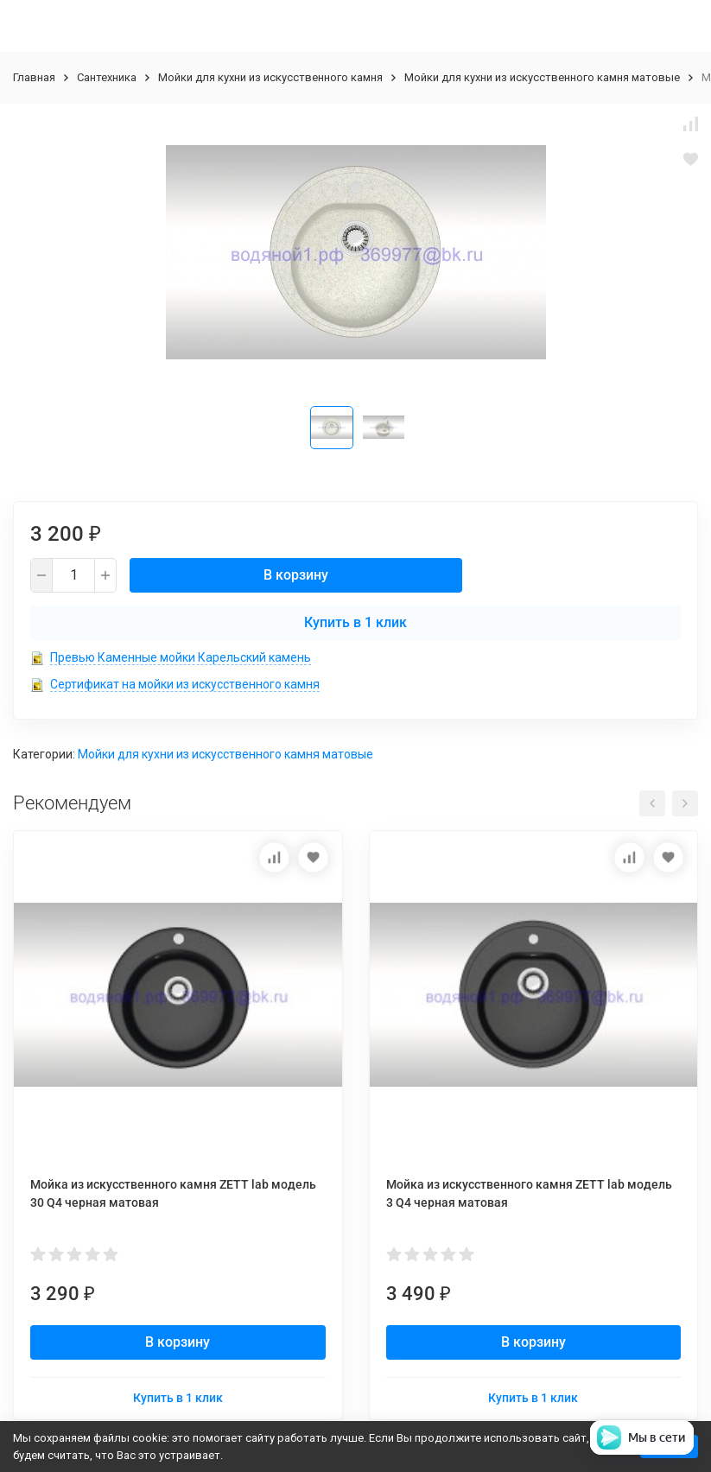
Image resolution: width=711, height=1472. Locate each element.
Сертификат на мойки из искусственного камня (185, 684)
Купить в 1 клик (355, 622)
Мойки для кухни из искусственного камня (270, 77)
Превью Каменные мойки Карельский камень (180, 657)
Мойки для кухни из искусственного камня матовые (542, 77)
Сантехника (106, 77)
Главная (34, 77)
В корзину (295, 575)
